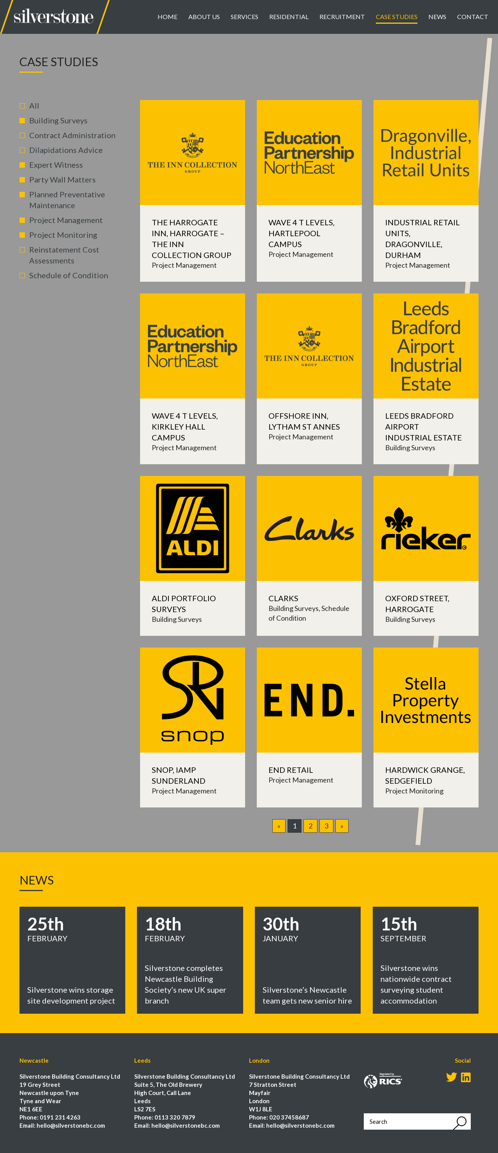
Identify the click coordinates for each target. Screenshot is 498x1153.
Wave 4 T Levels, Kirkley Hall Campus (185, 426)
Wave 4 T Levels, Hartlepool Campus (301, 233)
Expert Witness (56, 164)
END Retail (290, 769)
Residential (289, 16)
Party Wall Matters (62, 179)
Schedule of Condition (68, 275)
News (437, 16)
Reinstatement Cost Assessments (64, 255)
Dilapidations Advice (66, 149)
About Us (204, 16)
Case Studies (396, 16)
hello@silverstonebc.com (71, 1125)
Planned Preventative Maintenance (67, 200)
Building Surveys (58, 120)
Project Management (66, 220)
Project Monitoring (63, 234)
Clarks (283, 598)
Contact (472, 16)
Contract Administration (72, 135)
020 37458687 (289, 1117)
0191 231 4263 (60, 1117)
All (34, 105)
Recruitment (342, 16)
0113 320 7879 (174, 1117)
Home (167, 16)
